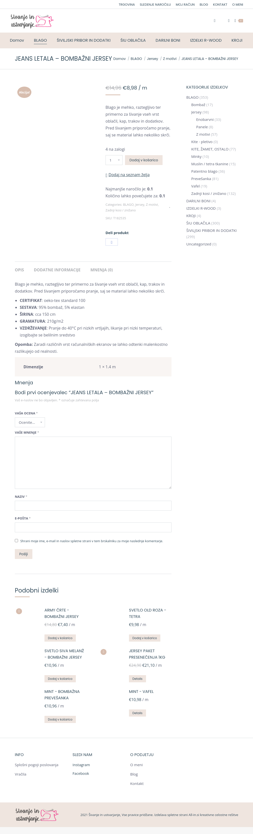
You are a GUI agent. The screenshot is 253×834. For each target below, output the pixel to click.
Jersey (139, 204)
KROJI (191, 215)
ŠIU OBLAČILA (198, 223)
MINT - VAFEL (141, 691)
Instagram (81, 764)
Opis (19, 270)
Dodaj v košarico (143, 160)
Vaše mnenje (27, 432)
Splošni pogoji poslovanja (36, 764)
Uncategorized (198, 243)
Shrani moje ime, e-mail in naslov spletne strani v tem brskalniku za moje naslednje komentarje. (91, 541)
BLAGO (128, 204)
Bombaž (198, 104)
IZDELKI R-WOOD (201, 208)
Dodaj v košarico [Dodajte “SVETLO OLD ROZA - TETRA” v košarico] (144, 638)
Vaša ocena (26, 413)
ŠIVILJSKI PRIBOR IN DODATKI (211, 230)
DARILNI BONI (198, 200)
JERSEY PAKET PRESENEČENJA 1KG (147, 654)
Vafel (195, 186)
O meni (136, 764)
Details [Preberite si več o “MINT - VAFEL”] (137, 713)
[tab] (19, 267)
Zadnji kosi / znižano (120, 210)
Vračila (20, 774)
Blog (134, 774)
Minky (196, 156)
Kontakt (137, 783)
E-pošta (23, 518)
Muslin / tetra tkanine (209, 163)
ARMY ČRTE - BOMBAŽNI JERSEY (61, 613)
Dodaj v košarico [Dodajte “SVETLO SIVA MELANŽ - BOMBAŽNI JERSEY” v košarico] (60, 679)
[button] (127, 174)
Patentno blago (204, 171)
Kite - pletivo (201, 141)
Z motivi (152, 204)
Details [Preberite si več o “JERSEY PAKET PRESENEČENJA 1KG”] (137, 679)
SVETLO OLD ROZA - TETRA (147, 613)
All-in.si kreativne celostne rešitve (213, 815)
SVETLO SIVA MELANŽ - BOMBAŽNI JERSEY (64, 654)
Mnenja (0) (101, 270)
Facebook (81, 773)
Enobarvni (205, 119)
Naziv (21, 496)
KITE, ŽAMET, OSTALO (210, 149)
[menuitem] (127, 4)
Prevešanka (201, 178)
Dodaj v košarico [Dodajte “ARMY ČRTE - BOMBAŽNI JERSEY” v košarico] (60, 638)
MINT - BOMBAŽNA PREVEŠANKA (62, 695)
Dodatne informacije (57, 270)
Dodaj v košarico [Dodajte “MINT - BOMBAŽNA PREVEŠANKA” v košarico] (60, 719)
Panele (202, 126)
